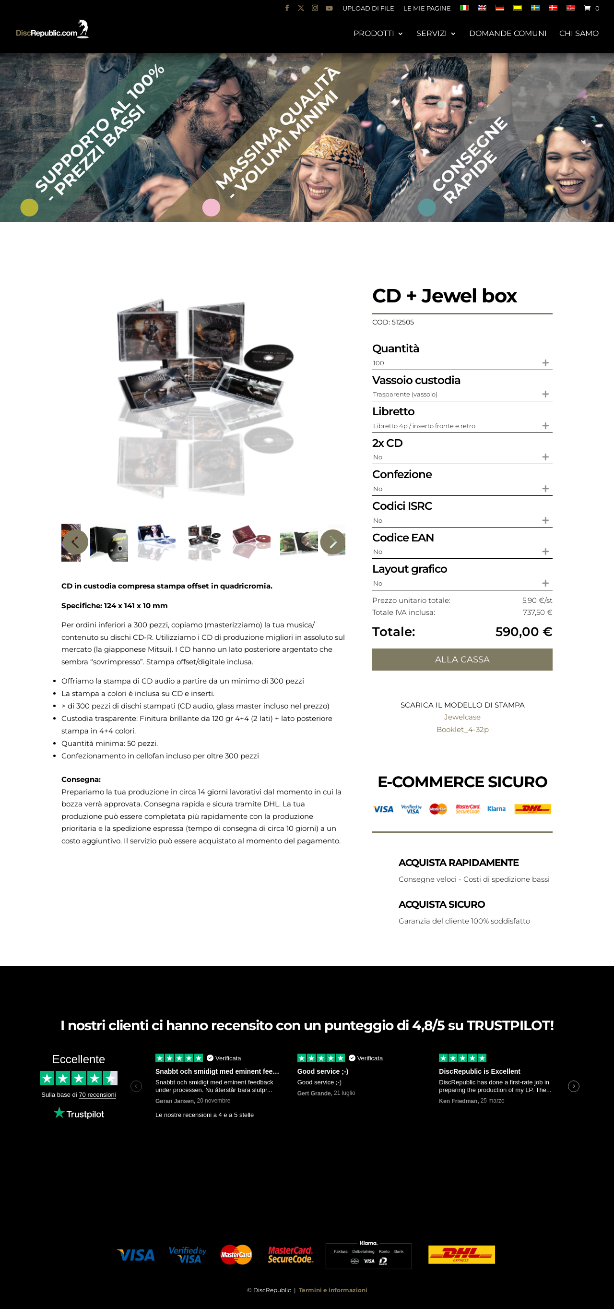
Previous (75, 542)
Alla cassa (462, 659)
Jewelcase (462, 716)
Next (331, 542)
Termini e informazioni (333, 1290)
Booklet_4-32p (463, 729)
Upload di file (368, 8)
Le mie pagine (427, 8)
